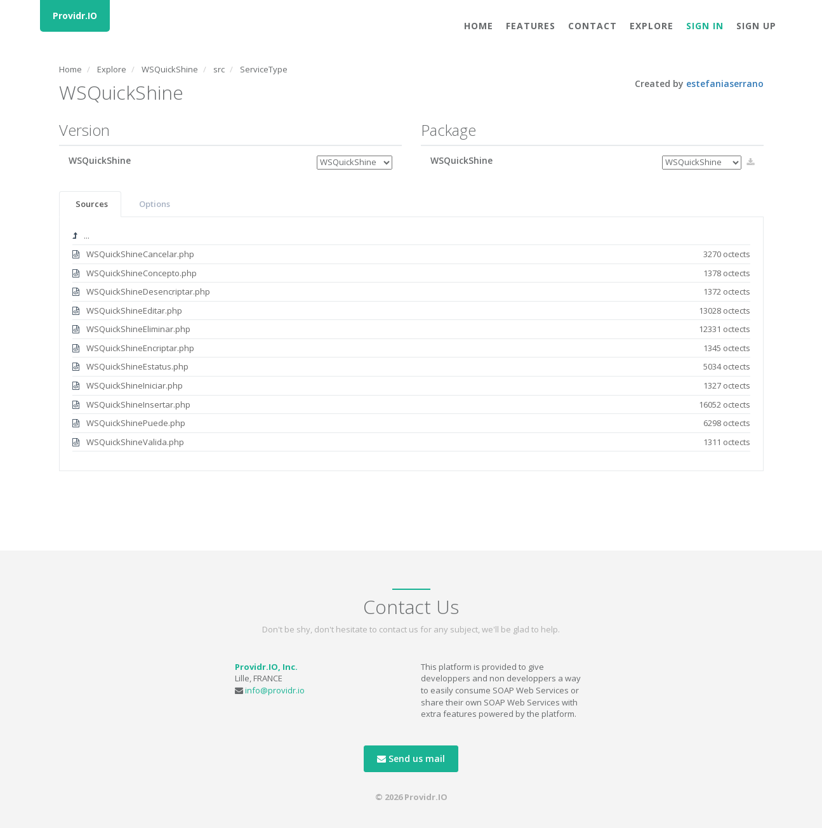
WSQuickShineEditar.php (411, 311)
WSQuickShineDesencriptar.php (411, 292)
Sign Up (756, 26)
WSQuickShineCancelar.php (411, 254)
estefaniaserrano (725, 83)
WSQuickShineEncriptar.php (411, 348)
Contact (592, 26)
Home (478, 26)
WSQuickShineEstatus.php (411, 367)
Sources (92, 204)
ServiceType (264, 69)
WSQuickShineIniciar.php (411, 386)
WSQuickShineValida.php (411, 442)
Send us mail (411, 758)
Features (530, 26)
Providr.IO (75, 16)
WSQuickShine (170, 69)
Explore (651, 26)
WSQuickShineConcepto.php (411, 273)
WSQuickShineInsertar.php (411, 405)
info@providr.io (275, 690)
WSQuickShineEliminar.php (411, 329)
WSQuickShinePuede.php (411, 423)
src (219, 69)
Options (154, 204)
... (80, 235)
